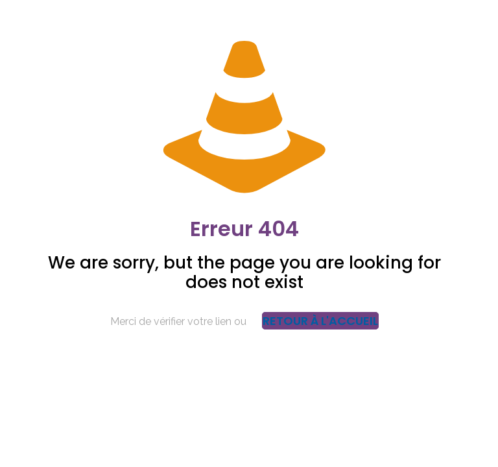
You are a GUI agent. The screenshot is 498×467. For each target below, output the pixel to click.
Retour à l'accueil (320, 321)
